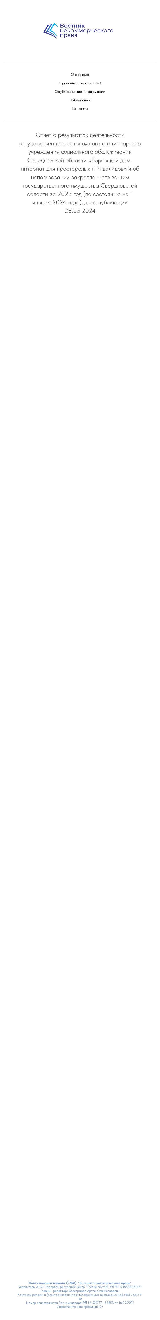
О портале (80, 74)
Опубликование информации (80, 91)
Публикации (80, 100)
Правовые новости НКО (80, 83)
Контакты (80, 108)
